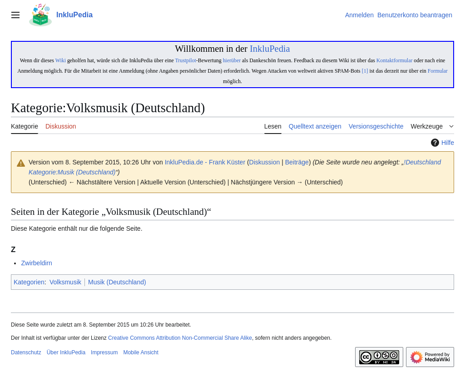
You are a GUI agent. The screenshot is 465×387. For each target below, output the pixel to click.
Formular (438, 71)
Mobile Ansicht (140, 352)
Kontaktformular (394, 60)
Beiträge (297, 162)
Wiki (60, 60)
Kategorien (29, 282)
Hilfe (441, 143)
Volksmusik (65, 282)
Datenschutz (26, 352)
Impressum (104, 352)
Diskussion (264, 162)
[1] (365, 71)
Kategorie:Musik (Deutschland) (72, 172)
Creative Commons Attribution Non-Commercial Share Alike (180, 338)
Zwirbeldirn (36, 263)
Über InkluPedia (66, 352)
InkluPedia (270, 49)
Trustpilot (185, 60)
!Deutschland (422, 162)
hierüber (232, 60)
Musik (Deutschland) (117, 282)
